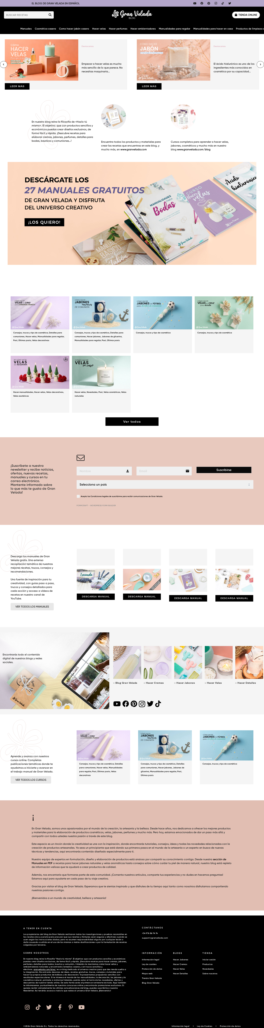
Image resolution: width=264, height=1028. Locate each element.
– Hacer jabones (184, 683)
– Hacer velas (213, 683)
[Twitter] (229, 3)
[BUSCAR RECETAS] (29, 15)
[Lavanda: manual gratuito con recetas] (96, 579)
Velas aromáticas (112, 392)
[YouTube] (195, 3)
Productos (207, 964)
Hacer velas (31, 336)
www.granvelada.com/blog (193, 149)
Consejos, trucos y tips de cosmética (30, 332)
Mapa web (147, 973)
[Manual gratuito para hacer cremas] (142, 579)
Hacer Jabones (180, 959)
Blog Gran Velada (151, 983)
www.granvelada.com (133, 149)
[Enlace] (132, 15)
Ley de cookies (149, 964)
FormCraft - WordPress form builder (96, 505)
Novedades (92, 392)
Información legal (150, 959)
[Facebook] (201, 3)
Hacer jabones (94, 336)
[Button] (27, 1007)
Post (15, 340)
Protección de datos (152, 969)
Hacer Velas (179, 969)
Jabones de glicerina (112, 336)
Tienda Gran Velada (152, 978)
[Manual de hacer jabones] (234, 580)
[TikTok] (222, 3)
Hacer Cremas (180, 964)
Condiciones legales (100, 496)
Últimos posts (24, 340)
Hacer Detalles (180, 973)
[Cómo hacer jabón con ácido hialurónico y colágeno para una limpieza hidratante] (198, 64)
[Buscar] (50, 15)
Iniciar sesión (209, 959)
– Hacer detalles (245, 683)
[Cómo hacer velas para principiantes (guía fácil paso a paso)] (66, 64)
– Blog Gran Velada (125, 683)
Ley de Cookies (204, 1026)
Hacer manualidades (23, 392)
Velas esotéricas (21, 396)
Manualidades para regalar (51, 336)
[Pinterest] (208, 3)
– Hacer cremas (154, 683)
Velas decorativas (40, 340)
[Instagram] (215, 3)
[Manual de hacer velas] (188, 580)
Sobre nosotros (209, 973)
